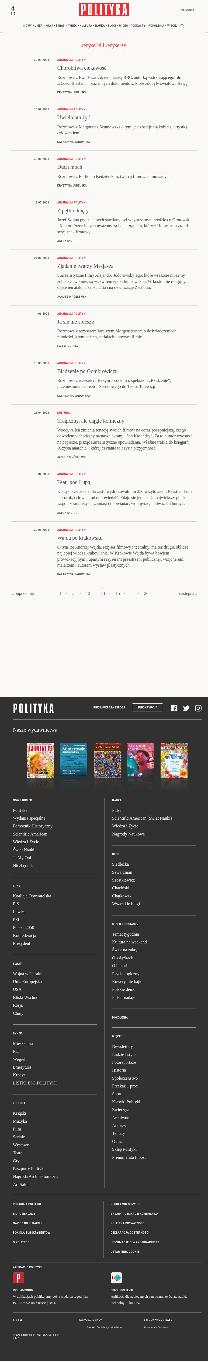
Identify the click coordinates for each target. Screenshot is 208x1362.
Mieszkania (23, 1044)
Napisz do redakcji (27, 1224)
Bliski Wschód (25, 998)
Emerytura (22, 1068)
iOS (15, 1291)
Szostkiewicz (123, 881)
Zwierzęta (120, 1110)
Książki (19, 1114)
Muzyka (20, 1122)
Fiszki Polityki (122, 1291)
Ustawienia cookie (125, 1252)
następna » (188, 594)
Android (26, 1291)
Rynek (72, 26)
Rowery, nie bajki (127, 982)
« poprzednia (22, 594)
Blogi (112, 26)
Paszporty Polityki (29, 1169)
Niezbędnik (23, 866)
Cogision (102, 1328)
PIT (16, 1052)
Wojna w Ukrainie (28, 974)
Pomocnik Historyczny (33, 827)
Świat (60, 26)
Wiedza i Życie (26, 843)
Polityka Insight (90, 1321)
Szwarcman (122, 873)
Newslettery (122, 1047)
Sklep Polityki (124, 1150)
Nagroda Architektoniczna (35, 1177)
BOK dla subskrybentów (31, 1233)
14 (103, 594)
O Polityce (21, 1243)
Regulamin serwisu (125, 1205)
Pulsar (117, 811)
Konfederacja (24, 936)
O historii (120, 966)
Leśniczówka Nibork (158, 1321)
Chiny (18, 1014)
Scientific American (30, 835)
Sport (117, 1095)
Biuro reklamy (24, 1214)
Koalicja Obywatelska (32, 897)
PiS (16, 905)
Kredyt (19, 1076)
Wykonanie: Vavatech (156, 1328)
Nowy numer (33, 26)
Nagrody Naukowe (128, 835)
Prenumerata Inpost (109, 708)
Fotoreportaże (124, 1063)
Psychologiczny (125, 974)
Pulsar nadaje (123, 998)
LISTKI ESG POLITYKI (35, 1084)
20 (146, 594)
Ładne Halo (115, 1328)
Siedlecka (120, 865)
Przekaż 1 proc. (125, 1087)
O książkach (122, 959)
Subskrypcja (147, 708)
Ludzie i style (124, 1055)
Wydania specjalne (29, 819)
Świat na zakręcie (127, 951)
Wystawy (21, 1146)
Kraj (49, 26)
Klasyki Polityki (126, 1103)
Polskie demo (124, 990)
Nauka (100, 26)
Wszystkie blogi (126, 905)
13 (88, 594)
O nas (117, 1142)
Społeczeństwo (125, 1079)
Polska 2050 (23, 928)
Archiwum (121, 1118)
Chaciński (120, 889)
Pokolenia (156, 26)
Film (17, 1130)
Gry (16, 1161)
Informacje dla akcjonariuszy (135, 1243)
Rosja (18, 1006)
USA (17, 990)
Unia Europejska (27, 982)
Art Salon (21, 1185)
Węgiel (19, 1060)
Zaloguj (186, 10)
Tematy (118, 1134)
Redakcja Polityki (27, 1205)
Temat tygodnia (125, 935)
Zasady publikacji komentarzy (135, 1214)
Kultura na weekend (129, 943)
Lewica (19, 912)
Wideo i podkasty (132, 26)
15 (118, 594)
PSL (16, 920)
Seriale (19, 1138)
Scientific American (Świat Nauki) (142, 819)
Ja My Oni (22, 858)
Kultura (86, 26)
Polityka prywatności (128, 1224)
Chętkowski (122, 897)
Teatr (17, 1154)
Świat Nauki (23, 850)
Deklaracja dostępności (130, 1233)
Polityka (20, 811)
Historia (119, 1071)
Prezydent (21, 944)
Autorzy (119, 1126)
